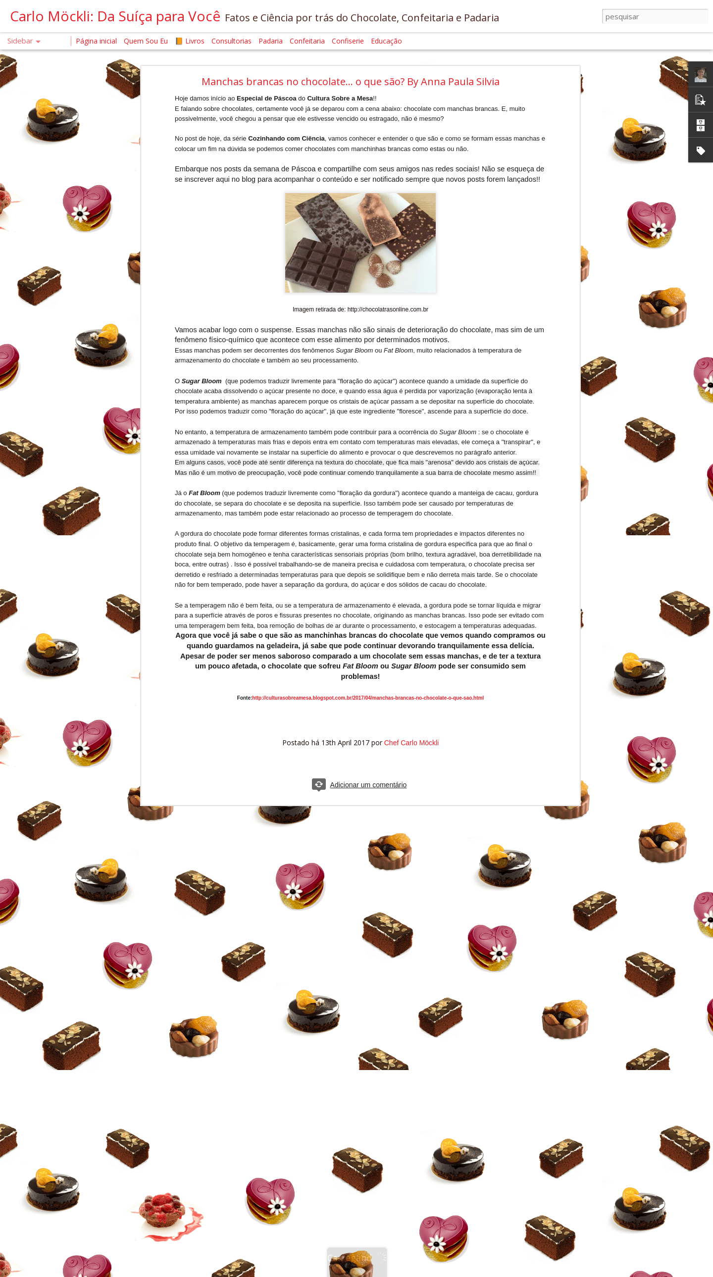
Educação (386, 41)
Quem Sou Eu (146, 41)
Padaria (271, 41)
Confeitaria (307, 41)
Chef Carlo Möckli (411, 743)
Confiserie (348, 41)
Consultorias (231, 41)
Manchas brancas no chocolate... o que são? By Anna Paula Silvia (351, 81)
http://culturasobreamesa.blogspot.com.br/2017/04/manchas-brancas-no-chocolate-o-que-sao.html (368, 698)
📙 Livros (189, 41)
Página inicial (96, 41)
